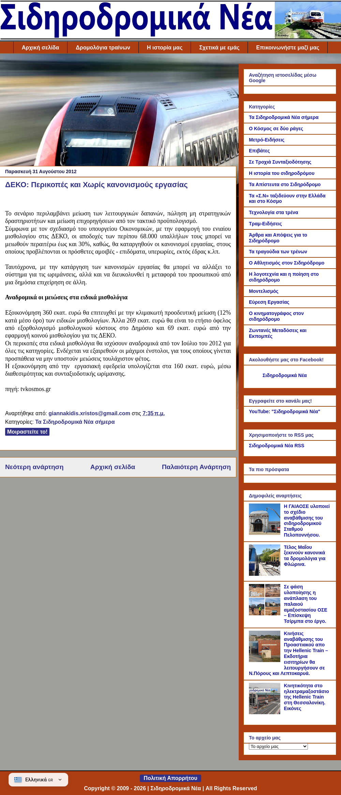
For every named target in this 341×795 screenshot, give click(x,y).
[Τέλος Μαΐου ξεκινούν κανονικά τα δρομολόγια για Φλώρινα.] (265, 574)
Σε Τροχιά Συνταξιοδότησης (280, 162)
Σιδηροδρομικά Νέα (285, 375)
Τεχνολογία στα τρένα (273, 212)
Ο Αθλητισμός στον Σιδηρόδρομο (286, 263)
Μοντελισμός (264, 291)
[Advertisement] (118, 111)
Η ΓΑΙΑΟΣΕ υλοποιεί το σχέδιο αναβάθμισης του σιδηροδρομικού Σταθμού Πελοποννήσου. (307, 521)
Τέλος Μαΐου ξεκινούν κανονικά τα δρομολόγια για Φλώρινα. (305, 555)
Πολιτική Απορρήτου (170, 778)
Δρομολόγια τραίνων (103, 47)
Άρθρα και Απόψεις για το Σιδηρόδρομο (278, 237)
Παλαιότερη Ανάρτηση (196, 466)
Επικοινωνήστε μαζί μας (287, 47)
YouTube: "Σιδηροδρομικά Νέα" (284, 411)
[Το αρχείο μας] (278, 746)
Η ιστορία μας (164, 47)
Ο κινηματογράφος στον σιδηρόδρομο (276, 316)
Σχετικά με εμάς (219, 47)
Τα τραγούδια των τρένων (278, 251)
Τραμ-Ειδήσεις (265, 223)
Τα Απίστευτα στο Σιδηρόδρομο (285, 184)
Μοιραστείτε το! (27, 432)
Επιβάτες (259, 150)
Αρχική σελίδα (40, 47)
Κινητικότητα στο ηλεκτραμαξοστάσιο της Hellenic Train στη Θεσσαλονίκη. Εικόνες (306, 697)
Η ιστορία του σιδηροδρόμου (281, 173)
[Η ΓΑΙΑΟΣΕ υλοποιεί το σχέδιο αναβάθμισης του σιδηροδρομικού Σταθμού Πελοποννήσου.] (265, 533)
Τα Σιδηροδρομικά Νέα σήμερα (75, 422)
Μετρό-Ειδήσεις (266, 139)
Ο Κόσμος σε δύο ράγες (276, 128)
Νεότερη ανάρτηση (34, 466)
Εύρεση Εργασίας (269, 302)
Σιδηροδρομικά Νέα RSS (276, 445)
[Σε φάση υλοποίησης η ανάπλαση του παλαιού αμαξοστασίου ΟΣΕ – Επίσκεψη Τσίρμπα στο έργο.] (265, 613)
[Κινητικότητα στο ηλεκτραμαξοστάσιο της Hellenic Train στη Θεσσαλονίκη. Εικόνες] (265, 712)
